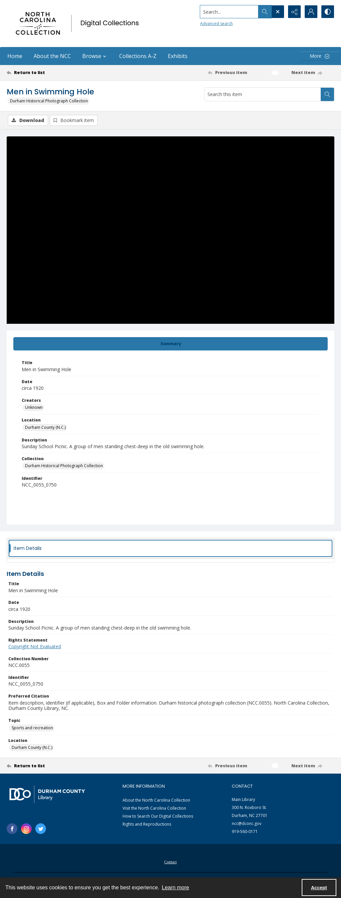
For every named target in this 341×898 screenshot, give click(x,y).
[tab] (170, 343)
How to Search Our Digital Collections (158, 816)
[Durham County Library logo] (47, 794)
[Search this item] (263, 94)
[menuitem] (170, 861)
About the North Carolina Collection (156, 800)
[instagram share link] (26, 828)
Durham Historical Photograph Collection (49, 101)
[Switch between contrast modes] (327, 11)
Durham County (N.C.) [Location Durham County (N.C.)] (45, 427)
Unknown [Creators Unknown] (34, 407)
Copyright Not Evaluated (34, 646)
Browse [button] (95, 56)
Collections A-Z (138, 56)
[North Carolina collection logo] (79, 23)
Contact (170, 862)
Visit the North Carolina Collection (154, 808)
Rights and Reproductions (147, 824)
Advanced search (216, 23)
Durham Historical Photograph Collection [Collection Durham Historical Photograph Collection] (64, 466)
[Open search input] (277, 11)
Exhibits (177, 56)
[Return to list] (51, 72)
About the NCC (52, 56)
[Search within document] (327, 94)
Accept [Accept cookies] (319, 887)
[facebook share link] (12, 828)
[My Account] (311, 11)
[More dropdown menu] (319, 56)
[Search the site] (229, 11)
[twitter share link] (40, 828)
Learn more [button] (175, 887)
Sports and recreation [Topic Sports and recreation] (32, 728)
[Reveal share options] (294, 11)
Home (14, 56)
